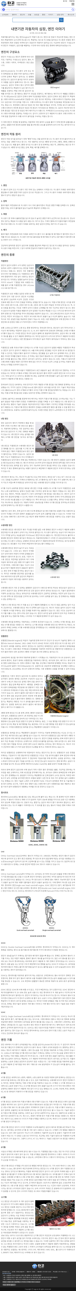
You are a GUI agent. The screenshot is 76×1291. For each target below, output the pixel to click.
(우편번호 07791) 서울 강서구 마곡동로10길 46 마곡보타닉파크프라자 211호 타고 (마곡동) (28, 1279)
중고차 (22, 14)
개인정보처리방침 (6, 1273)
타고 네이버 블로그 (9, 1285)
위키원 (28, 1282)
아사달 (4, 1282)
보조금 (36, 14)
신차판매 (5, 14)
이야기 (50, 14)
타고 (33, 1282)
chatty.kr (37, 1282)
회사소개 (71, 14)
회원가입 (72, 1)
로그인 (65, 1)
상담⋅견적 (60, 14)
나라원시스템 (10, 1282)
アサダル (24, 1282)
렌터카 (14, 14)
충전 (43, 14)
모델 (29, 14)
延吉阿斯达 (17, 1282)
